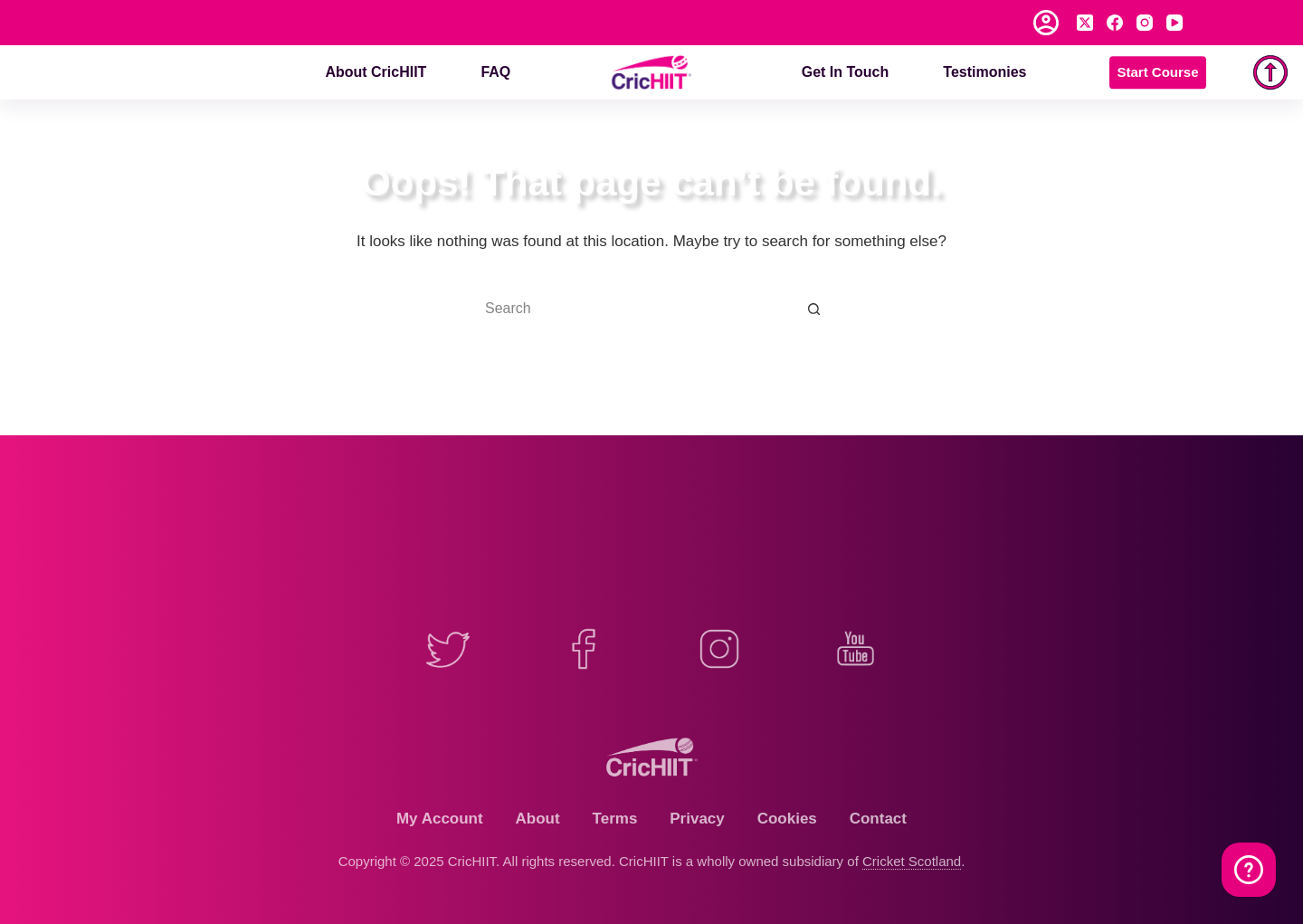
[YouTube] (1174, 22)
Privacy (697, 818)
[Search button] (814, 309)
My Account (439, 818)
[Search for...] (633, 309)
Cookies (787, 818)
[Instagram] (1145, 22)
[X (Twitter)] (1085, 22)
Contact (878, 818)
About (538, 818)
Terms (615, 818)
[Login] (1046, 22)
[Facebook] (1115, 22)
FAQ (495, 72)
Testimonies (984, 72)
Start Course (1157, 72)
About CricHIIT (375, 72)
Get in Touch (845, 72)
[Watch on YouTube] (1249, 870)
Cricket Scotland (911, 861)
